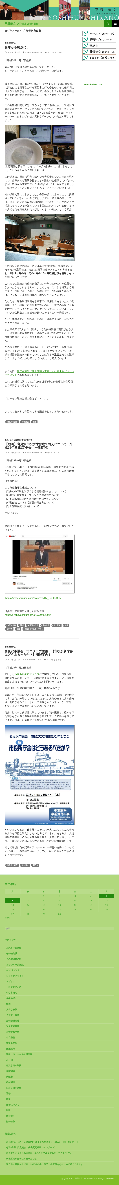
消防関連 (10, 1071)
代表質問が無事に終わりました (21, 1158)
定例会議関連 (15, 440)
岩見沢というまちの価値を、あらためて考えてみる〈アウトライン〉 (39, 1153)
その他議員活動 (13, 959)
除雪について (12, 1104)
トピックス (11, 981)
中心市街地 (11, 992)
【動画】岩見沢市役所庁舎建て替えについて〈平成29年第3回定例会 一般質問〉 (39, 445)
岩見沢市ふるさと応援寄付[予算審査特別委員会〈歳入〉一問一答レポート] (42, 1142)
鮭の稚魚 (10, 1121)
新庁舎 (9, 629)
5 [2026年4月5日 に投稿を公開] (106, 896)
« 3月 (7, 918)
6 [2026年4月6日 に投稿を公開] (12, 900)
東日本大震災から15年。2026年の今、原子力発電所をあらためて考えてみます (44, 1164)
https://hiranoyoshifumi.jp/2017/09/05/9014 (28, 615)
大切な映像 (11, 1009)
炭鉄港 (9, 1076)
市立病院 (10, 1037)
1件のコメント (53, 452)
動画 (6, 440)
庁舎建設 (25, 422)
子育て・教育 (12, 1015)
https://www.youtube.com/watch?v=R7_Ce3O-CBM (33, 598)
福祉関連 (10, 1082)
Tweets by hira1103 (92, 84)
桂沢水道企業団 (13, 1065)
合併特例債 (11, 625)
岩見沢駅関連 (12, 1026)
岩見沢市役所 (12, 422)
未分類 (9, 1060)
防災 (8, 1099)
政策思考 (10, 1048)
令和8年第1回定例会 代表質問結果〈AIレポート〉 (31, 1147)
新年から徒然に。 (17, 47)
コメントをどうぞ (54, 52)
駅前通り (10, 1116)
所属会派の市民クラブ (27, 674)
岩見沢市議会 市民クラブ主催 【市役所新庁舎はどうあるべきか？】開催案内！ (39, 653)
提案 (34, 422)
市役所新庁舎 (10, 43)
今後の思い (11, 998)
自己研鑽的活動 (13, 1088)
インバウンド (12, 970)
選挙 (8, 1093)
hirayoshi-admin (33, 660)
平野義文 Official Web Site (22, 23)
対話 (22, 625)
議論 (18, 629)
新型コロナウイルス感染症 (19, 1054)
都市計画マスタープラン (33, 629)
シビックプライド (15, 976)
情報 (66, 625)
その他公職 (11, 953)
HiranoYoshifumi (33, 52)
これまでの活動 (13, 948)
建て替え (57, 625)
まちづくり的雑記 (15, 964)
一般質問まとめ (13, 987)
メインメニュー (115, 23)
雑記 (8, 1110)
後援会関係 (11, 1043)
